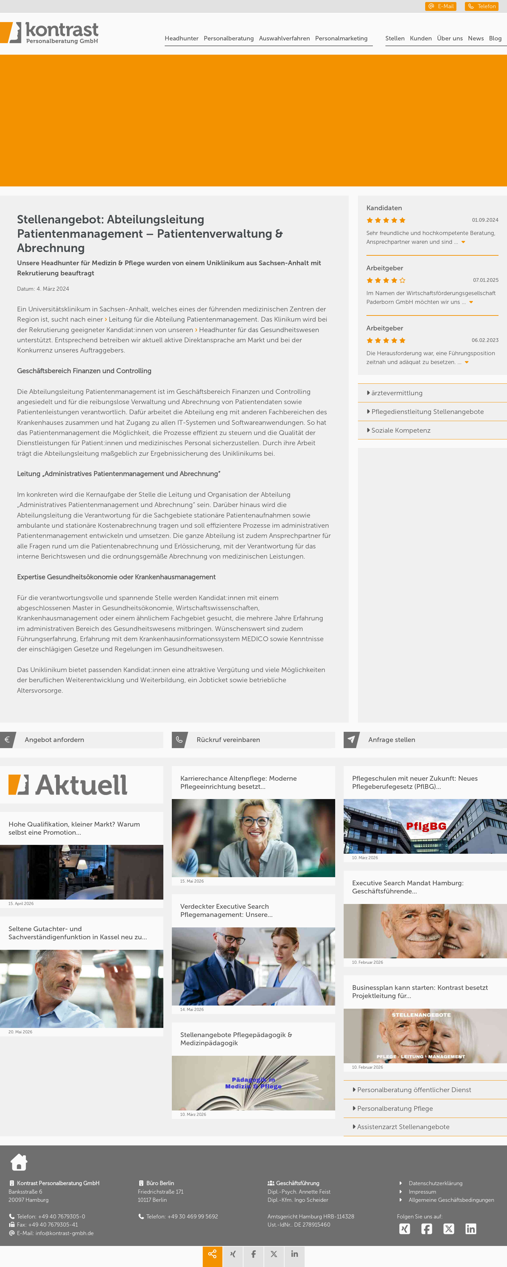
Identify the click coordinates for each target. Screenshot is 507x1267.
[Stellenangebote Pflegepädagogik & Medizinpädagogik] (253, 1070)
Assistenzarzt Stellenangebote (397, 1127)
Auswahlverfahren (284, 38)
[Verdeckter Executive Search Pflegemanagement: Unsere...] (253, 954)
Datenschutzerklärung (430, 1183)
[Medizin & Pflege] (417, 156)
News (476, 38)
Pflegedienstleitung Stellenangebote (421, 412)
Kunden (421, 38)
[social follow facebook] (426, 1229)
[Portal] (49, 34)
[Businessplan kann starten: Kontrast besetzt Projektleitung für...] (425, 1023)
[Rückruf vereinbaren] (253, 740)
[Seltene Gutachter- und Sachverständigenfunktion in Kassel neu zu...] (81, 976)
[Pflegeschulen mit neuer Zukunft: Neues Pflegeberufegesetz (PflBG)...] (425, 814)
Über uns (450, 38)
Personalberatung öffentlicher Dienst (407, 1090)
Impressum (416, 1192)
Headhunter (182, 38)
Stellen (395, 38)
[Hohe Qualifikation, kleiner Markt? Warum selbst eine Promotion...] (81, 860)
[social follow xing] (404, 1229)
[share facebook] (253, 1257)
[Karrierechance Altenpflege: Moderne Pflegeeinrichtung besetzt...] (253, 826)
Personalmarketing (341, 38)
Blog (495, 38)
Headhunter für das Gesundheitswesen (259, 330)
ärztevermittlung (390, 393)
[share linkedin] (294, 1257)
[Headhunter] (426, 85)
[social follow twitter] (448, 1229)
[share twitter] (274, 1257)
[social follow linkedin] (470, 1229)
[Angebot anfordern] (81, 740)
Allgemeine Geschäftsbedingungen (445, 1200)
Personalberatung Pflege (388, 1108)
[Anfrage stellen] (425, 740)
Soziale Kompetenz (394, 430)
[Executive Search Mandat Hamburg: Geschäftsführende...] (425, 919)
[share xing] (233, 1257)
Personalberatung (229, 38)
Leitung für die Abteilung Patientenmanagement (183, 319)
